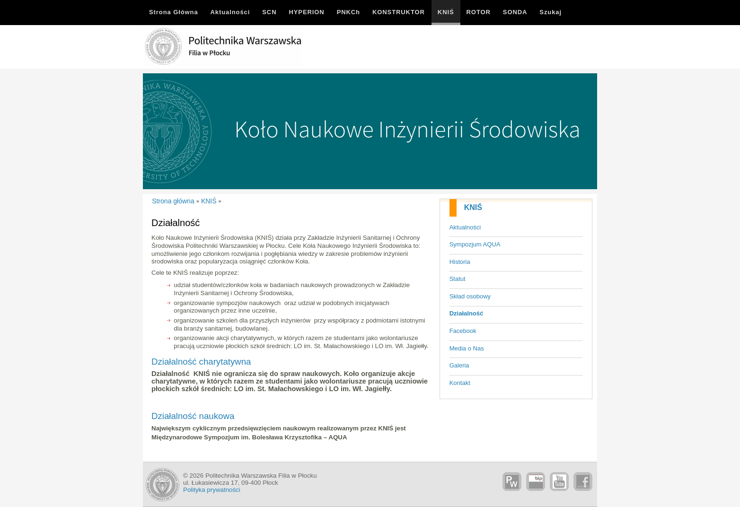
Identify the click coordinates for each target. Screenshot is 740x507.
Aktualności (465, 227)
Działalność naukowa (192, 416)
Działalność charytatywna (201, 362)
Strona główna (173, 201)
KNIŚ (473, 207)
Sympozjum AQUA (475, 244)
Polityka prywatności (211, 489)
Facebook (462, 330)
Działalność (466, 313)
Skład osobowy (470, 296)
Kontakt (459, 382)
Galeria (459, 365)
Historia (459, 261)
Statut (457, 278)
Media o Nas (466, 348)
